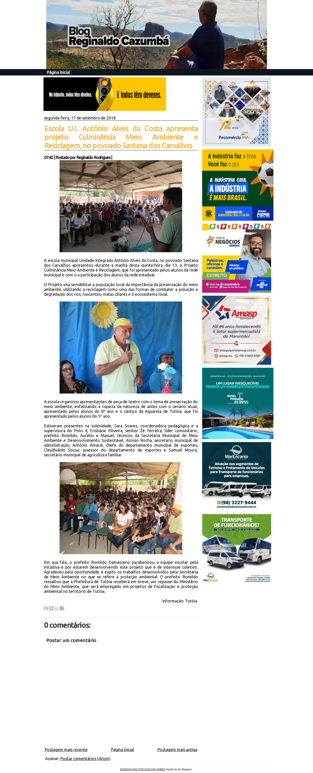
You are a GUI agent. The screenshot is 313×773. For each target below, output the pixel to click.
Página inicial (58, 72)
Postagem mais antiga (177, 749)
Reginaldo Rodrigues (93, 157)
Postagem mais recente (66, 749)
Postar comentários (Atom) (85, 758)
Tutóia (191, 601)
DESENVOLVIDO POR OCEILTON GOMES (142, 769)
